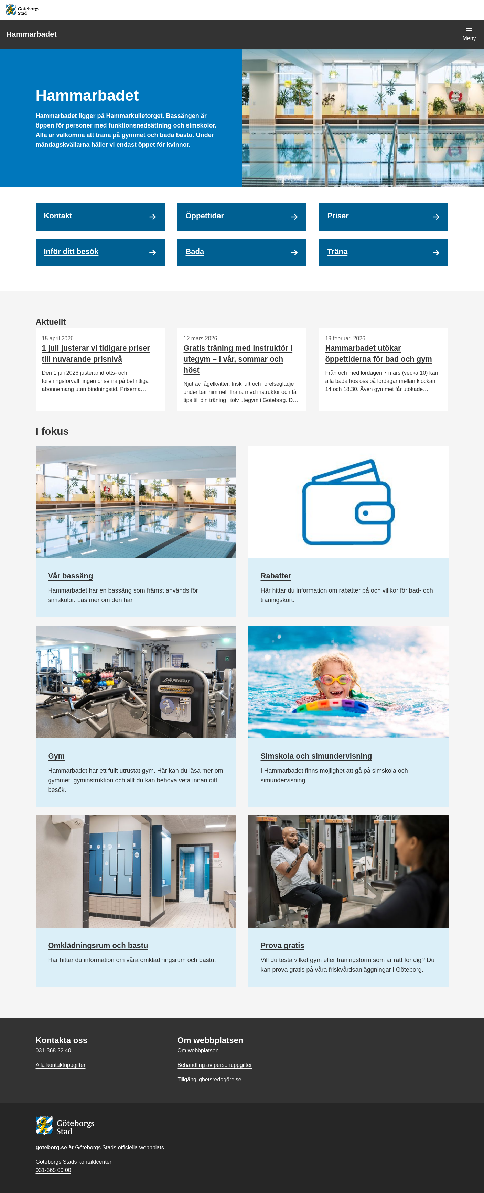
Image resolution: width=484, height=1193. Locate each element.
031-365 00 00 (53, 1170)
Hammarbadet (31, 34)
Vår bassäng (70, 576)
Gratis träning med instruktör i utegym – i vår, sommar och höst (237, 359)
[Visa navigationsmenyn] (469, 34)
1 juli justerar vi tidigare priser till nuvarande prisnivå (96, 353)
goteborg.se (51, 1147)
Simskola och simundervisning (316, 756)
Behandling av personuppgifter (214, 1065)
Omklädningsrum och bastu (98, 945)
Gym (56, 756)
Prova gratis (282, 945)
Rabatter (276, 576)
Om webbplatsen (197, 1050)
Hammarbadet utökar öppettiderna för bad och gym (378, 353)
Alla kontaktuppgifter (61, 1065)
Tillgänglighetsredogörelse (209, 1079)
